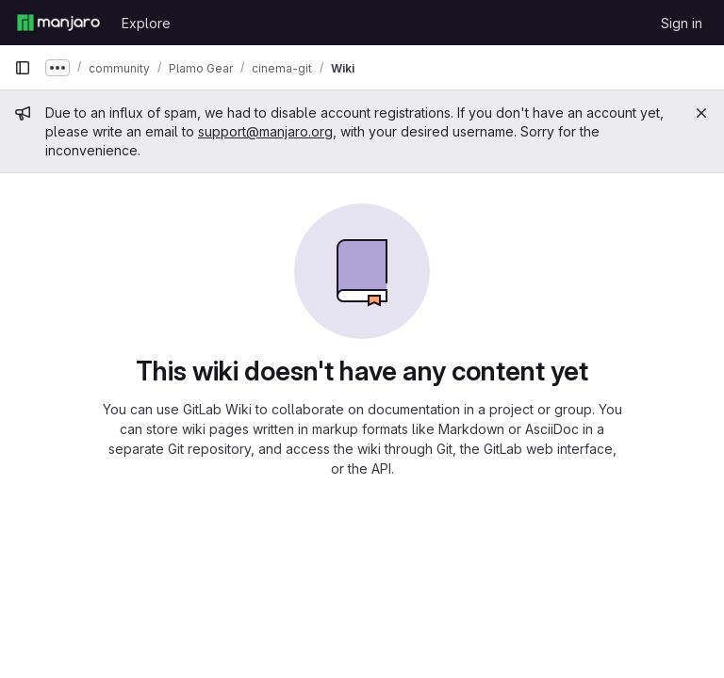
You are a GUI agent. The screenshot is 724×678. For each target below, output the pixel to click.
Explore (146, 23)
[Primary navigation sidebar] (23, 68)
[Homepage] (58, 23)
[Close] (701, 113)
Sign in (681, 23)
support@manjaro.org (265, 131)
